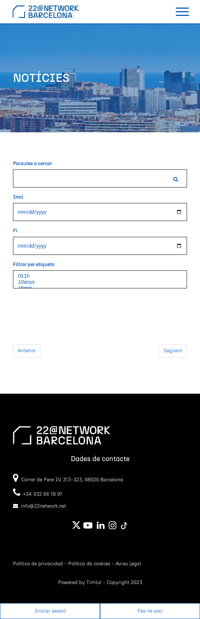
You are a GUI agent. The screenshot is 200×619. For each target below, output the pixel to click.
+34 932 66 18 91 (37, 494)
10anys (100, 282)
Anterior (27, 350)
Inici (18, 197)
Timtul (93, 582)
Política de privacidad (38, 563)
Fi (15, 230)
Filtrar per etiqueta (34, 264)
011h (100, 276)
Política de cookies (89, 563)
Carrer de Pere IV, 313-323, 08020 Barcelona (72, 479)
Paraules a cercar (32, 163)
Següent (173, 350)
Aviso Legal (128, 563)
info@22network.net (43, 506)
